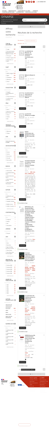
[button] (10, 141)
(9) (10, 63)
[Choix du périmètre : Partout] (25, 20)
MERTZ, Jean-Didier (31, 295)
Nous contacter (43, 413)
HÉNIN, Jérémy (30, 296)
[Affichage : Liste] (31, 26)
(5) (10, 121)
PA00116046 (29, 389)
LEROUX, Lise (29, 181)
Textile (28, 386)
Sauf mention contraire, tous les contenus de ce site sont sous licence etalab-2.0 (43, 423)
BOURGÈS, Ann (30, 293)
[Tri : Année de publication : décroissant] (28, 47)
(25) (10, 84)
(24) (10, 320)
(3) (10, 256)
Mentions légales (33, 423)
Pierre (28, 259)
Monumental (29, 299)
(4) (10, 275)
